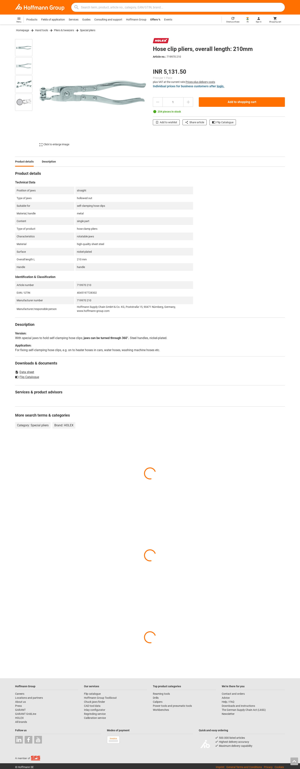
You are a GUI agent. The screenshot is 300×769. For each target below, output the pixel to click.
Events (168, 19)
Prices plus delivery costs (200, 81)
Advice (226, 697)
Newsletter (228, 713)
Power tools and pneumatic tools (172, 705)
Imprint (220, 767)
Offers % (155, 19)
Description (49, 161)
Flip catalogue (92, 693)
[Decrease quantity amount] (157, 102)
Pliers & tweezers (64, 30)
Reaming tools (161, 693)
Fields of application (53, 19)
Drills (156, 697)
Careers (19, 693)
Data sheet (24, 372)
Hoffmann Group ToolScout (100, 697)
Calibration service (95, 717)
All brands (21, 721)
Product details (24, 161)
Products (31, 19)
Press (18, 705)
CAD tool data (92, 705)
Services (73, 19)
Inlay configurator (94, 709)
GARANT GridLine (25, 713)
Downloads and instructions (238, 705)
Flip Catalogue (222, 122)
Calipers (157, 701)
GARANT (20, 709)
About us (20, 701)
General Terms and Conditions (244, 767)
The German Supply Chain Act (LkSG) (244, 709)
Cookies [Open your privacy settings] (279, 767)
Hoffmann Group (136, 19)
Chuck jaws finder (94, 701)
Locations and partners (29, 697)
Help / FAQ (228, 701)
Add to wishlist (166, 122)
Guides (86, 19)
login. (220, 86)
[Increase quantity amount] (188, 102)
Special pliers (87, 30)
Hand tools (41, 30)
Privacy (268, 767)
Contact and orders (233, 693)
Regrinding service (95, 713)
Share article (194, 122)
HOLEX (19, 717)
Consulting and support (108, 19)
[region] (26, 92)
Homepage (22, 30)
